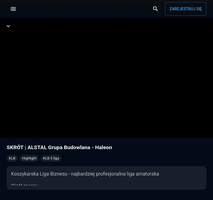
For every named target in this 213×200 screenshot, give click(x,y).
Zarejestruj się (185, 9)
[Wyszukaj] (155, 9)
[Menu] (13, 9)
